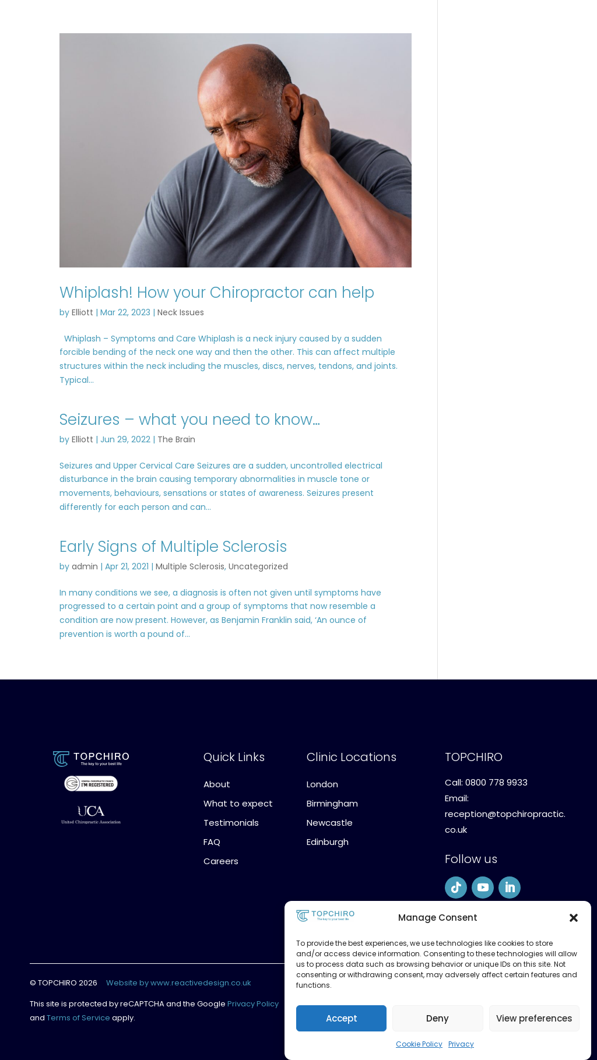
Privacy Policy (253, 1003)
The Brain (176, 439)
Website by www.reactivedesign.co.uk (178, 982)
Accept (341, 1018)
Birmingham (332, 803)
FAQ (211, 842)
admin (85, 566)
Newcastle (330, 822)
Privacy (461, 1044)
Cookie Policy (419, 1044)
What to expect (238, 803)
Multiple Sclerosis (190, 566)
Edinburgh (328, 842)
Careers (220, 861)
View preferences (534, 1018)
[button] (574, 918)
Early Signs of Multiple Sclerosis (173, 546)
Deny (437, 1018)
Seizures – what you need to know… (189, 419)
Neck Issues (180, 312)
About (216, 784)
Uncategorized (258, 566)
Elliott (82, 312)
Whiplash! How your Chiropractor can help (216, 292)
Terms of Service (78, 1017)
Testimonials (231, 822)
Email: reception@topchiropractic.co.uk (505, 814)
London (322, 784)
